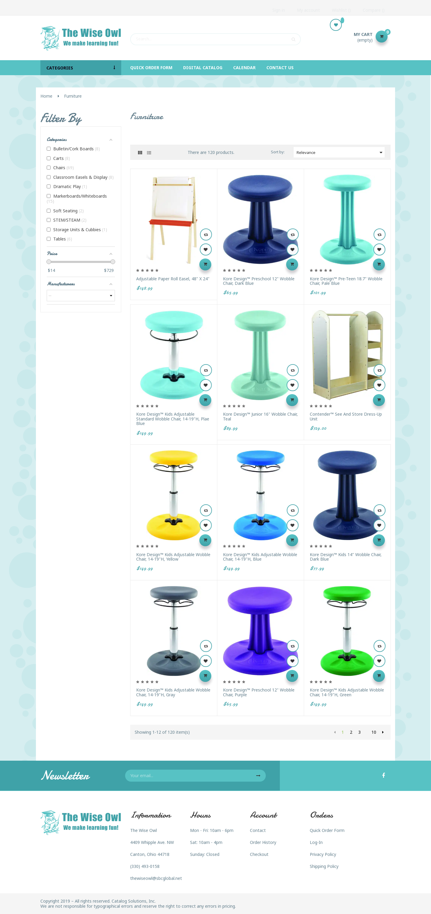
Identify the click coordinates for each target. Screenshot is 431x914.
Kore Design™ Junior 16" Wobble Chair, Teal (260, 416)
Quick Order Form (327, 830)
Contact (258, 830)
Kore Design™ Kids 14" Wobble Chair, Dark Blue (346, 557)
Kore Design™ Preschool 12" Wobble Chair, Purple (259, 692)
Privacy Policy (323, 854)
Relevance (341, 152)
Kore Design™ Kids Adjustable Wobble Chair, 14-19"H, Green (347, 692)
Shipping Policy (324, 866)
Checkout (259, 854)
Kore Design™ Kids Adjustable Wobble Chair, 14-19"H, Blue (260, 557)
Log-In (316, 842)
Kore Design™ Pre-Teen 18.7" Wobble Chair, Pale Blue (346, 281)
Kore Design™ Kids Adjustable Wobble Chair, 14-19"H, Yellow (173, 557)
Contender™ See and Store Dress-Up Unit (346, 416)
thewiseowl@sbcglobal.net (156, 878)
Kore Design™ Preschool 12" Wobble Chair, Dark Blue (259, 281)
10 (373, 732)
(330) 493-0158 (145, 866)
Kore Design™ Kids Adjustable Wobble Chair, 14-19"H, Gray (173, 692)
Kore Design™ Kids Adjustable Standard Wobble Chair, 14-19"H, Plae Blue (172, 419)
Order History (263, 842)
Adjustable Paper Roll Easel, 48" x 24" (173, 278)
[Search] (215, 37)
